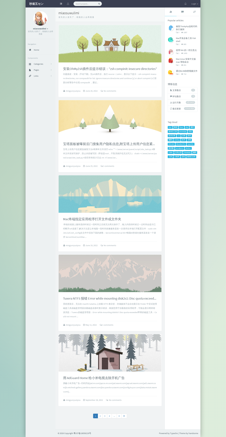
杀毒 (189, 140)
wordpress (180, 148)
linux (181, 127)
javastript (182, 131)
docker (188, 148)
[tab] (171, 11)
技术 (183, 140)
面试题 (171, 148)
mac (170, 127)
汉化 (190, 131)
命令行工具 (173, 131)
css (179, 136)
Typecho (174, 433)
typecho (190, 144)
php (186, 127)
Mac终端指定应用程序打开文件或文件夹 (92, 219)
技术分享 (172, 136)
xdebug (177, 140)
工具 (170, 157)
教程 (175, 127)
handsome (193, 433)
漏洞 (194, 152)
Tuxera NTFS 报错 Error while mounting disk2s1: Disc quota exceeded (110, 298)
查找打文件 (191, 157)
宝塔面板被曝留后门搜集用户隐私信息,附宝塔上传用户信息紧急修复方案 (116, 144)
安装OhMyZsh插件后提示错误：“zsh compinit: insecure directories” (110, 69)
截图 (170, 140)
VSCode (171, 144)
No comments (108, 91)
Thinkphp (187, 152)
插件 (192, 127)
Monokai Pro (180, 144)
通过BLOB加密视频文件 (186, 71)
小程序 (176, 157)
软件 (189, 136)
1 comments (107, 166)
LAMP (171, 152)
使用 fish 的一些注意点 (186, 50)
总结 (183, 157)
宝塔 (183, 136)
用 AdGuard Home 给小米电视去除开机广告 (94, 378)
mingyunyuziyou (73, 91)
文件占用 (178, 152)
